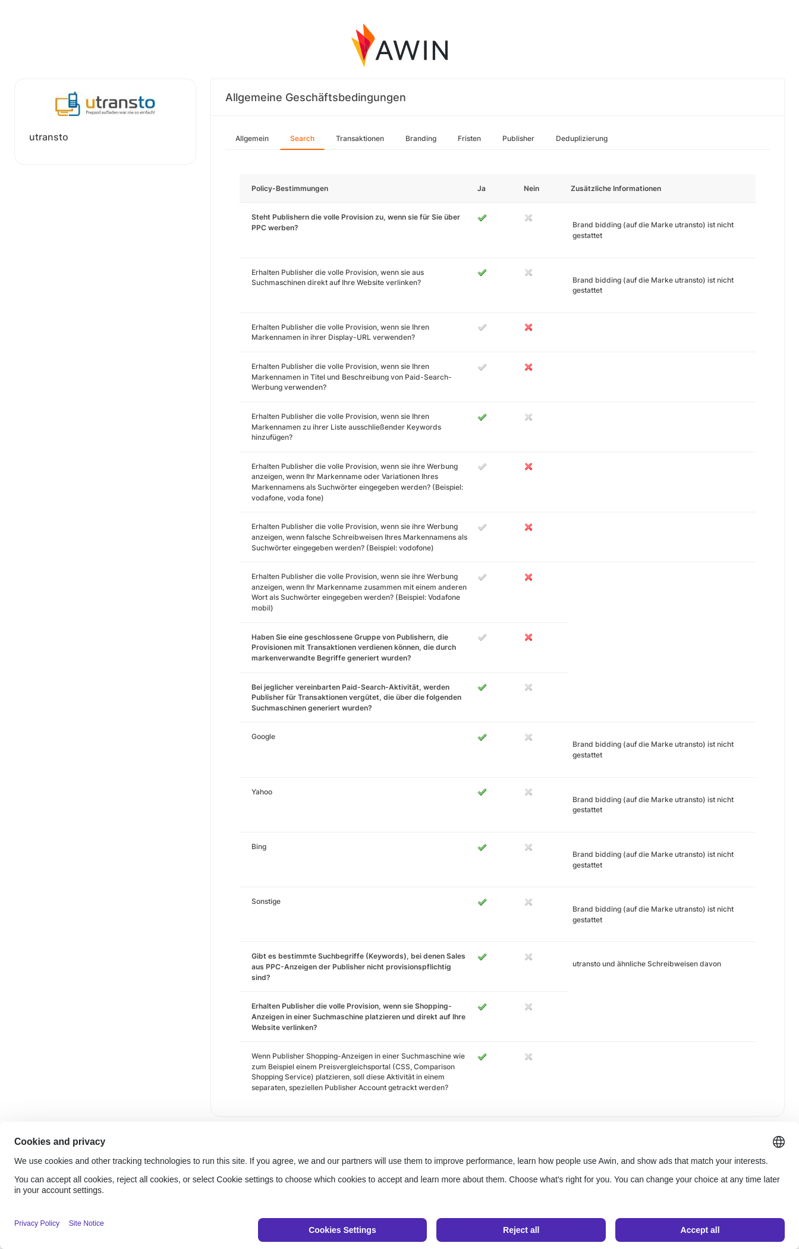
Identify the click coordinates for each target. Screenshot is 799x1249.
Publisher (518, 138)
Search (302, 138)
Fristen (469, 138)
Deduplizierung (582, 138)
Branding (420, 138)
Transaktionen (360, 138)
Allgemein (252, 138)
